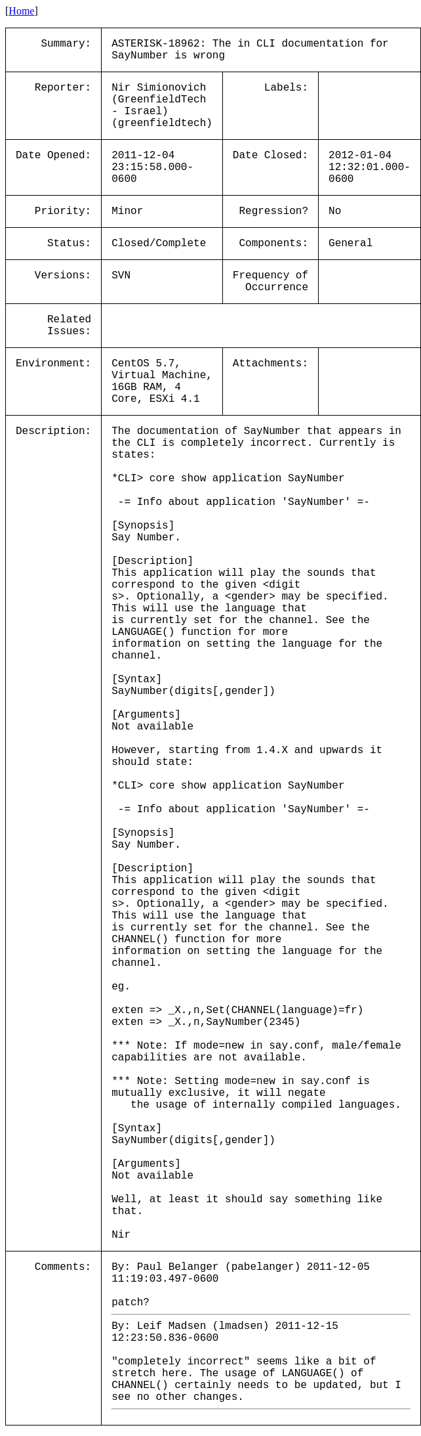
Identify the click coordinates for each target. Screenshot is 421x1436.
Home (21, 10)
